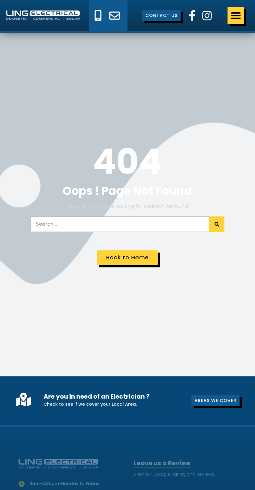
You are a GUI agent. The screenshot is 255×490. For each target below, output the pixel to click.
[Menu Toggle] (236, 15)
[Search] (216, 224)
